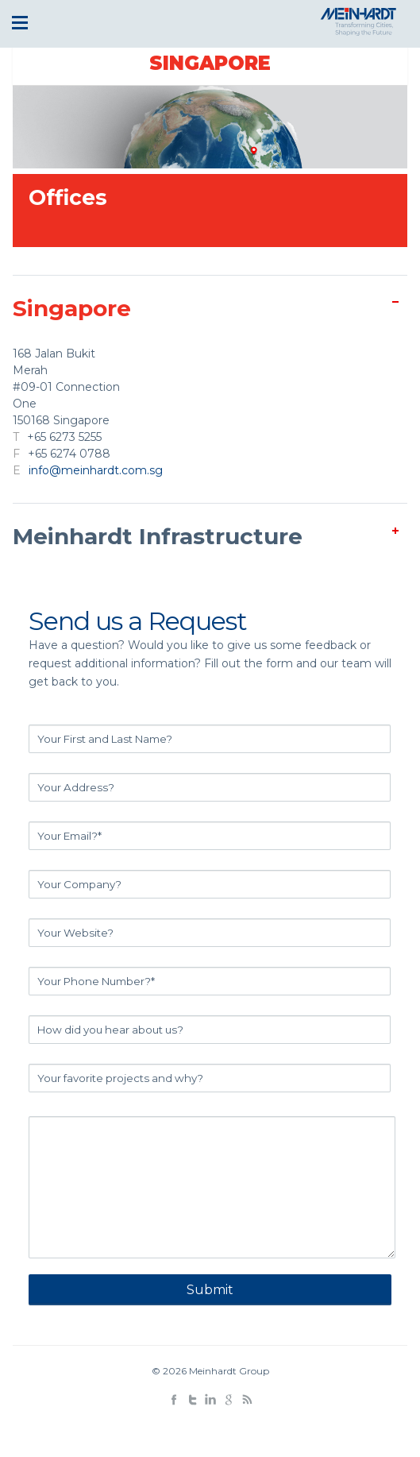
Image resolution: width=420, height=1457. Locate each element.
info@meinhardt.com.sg (96, 470)
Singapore (210, 63)
